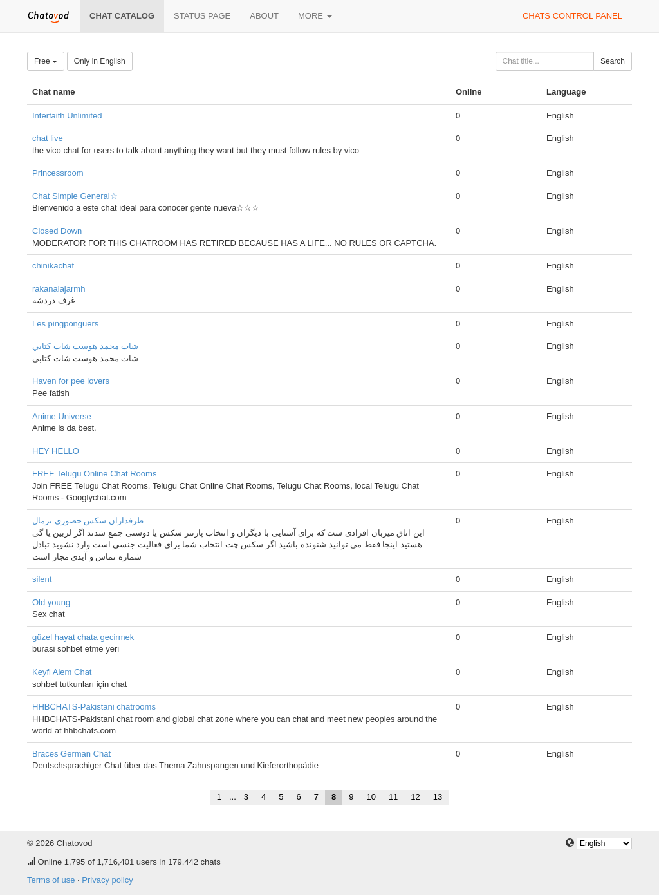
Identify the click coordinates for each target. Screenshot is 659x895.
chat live (47, 138)
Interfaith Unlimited (67, 115)
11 (393, 797)
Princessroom (57, 173)
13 (437, 797)
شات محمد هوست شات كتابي (85, 346)
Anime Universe (61, 416)
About (264, 16)
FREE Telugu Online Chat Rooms (94, 473)
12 (415, 797)
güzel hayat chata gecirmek (83, 637)
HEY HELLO (55, 451)
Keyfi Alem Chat (62, 672)
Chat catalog (121, 16)
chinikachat (53, 265)
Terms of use (51, 880)
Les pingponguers (65, 323)
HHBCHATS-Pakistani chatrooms (94, 706)
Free (45, 61)
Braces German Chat (71, 753)
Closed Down (57, 231)
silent (41, 579)
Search (612, 61)
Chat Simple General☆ (75, 196)
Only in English (99, 61)
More (315, 16)
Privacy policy (107, 880)
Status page (202, 16)
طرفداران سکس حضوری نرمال (88, 520)
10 (370, 797)
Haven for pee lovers (70, 381)
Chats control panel (572, 16)
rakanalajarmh (58, 289)
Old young (51, 602)
